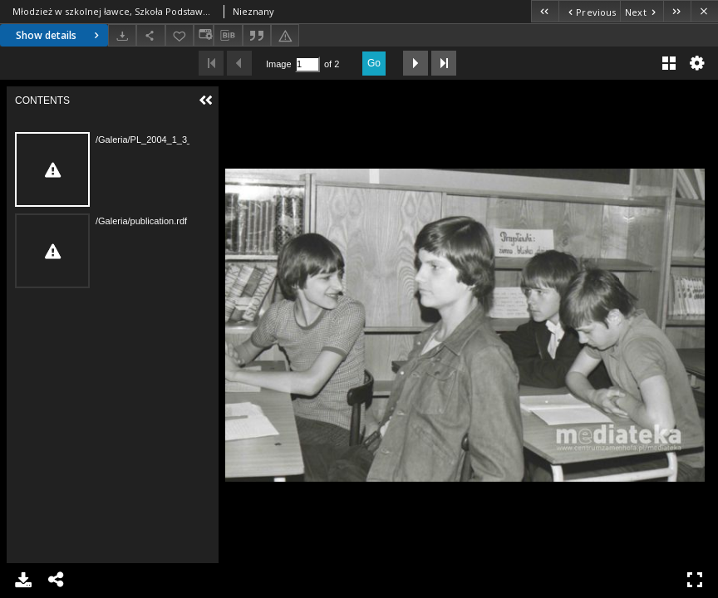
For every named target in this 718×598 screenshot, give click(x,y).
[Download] (122, 35)
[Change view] (204, 35)
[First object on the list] (544, 11)
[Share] (150, 35)
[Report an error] (285, 35)
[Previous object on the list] (589, 11)
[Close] (704, 11)
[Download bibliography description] (228, 35)
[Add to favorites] (179, 35)
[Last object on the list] (677, 11)
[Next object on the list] (641, 11)
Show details (59, 35)
